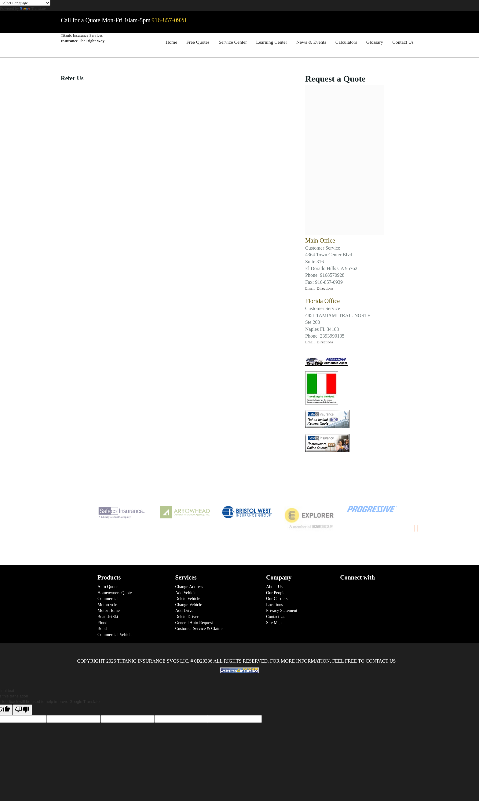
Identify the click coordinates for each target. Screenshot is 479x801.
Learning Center (271, 42)
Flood (102, 622)
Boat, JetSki (107, 616)
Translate (33, 8)
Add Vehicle (185, 593)
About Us (274, 586)
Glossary (374, 42)
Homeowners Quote (114, 593)
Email (311, 288)
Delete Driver (187, 616)
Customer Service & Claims (199, 628)
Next (423, 520)
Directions (325, 288)
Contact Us (403, 42)
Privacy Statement (281, 610)
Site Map (274, 622)
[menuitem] (171, 43)
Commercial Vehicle (114, 634)
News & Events (311, 42)
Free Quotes (198, 42)
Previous (71, 520)
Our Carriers (276, 598)
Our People (275, 593)
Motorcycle (107, 604)
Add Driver (185, 610)
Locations (274, 604)
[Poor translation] (22, 709)
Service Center (233, 42)
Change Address (189, 586)
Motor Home (108, 610)
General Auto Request (194, 622)
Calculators (346, 42)
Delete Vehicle (187, 598)
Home (171, 42)
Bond (102, 628)
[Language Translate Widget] (25, 3)
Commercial (108, 598)
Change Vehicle (188, 604)
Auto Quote (107, 586)
